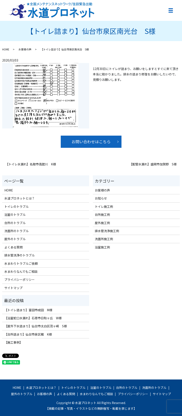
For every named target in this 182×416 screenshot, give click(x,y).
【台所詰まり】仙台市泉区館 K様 (28, 334)
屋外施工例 (102, 223)
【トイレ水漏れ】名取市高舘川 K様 (30, 164)
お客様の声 (24, 49)
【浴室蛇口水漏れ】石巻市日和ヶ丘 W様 (33, 318)
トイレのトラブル (16, 206)
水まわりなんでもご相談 (21, 271)
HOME (5, 49)
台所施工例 (102, 214)
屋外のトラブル (15, 239)
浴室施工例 (102, 247)
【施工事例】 (13, 342)
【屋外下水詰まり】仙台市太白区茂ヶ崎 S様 (35, 326)
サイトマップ (13, 288)
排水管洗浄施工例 (107, 231)
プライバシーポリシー (19, 279)
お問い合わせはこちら (91, 141)
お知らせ (101, 198)
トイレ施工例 (104, 206)
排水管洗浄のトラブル (19, 255)
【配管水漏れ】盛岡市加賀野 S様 (153, 164)
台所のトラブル (15, 223)
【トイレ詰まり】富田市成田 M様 (28, 310)
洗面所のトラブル (16, 231)
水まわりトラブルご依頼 (21, 263)
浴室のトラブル (15, 214)
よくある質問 (13, 247)
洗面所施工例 (104, 239)
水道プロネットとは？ (19, 198)
